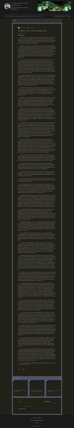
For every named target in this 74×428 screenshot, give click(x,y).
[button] (59, 20)
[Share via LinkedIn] (23, 369)
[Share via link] (26, 369)
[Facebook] (67, 16)
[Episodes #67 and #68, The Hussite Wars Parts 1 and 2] (20, 384)
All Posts (15, 20)
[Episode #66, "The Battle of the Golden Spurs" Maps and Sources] (37, 384)
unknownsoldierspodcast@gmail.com (60, 16)
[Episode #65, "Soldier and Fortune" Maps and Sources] (53, 384)
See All (60, 378)
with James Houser (16, 5)
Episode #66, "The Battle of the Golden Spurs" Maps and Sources (37, 391)
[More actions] (55, 27)
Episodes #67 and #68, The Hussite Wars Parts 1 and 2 (20, 391)
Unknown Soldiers (37, 417)
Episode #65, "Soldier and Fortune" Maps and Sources (53, 391)
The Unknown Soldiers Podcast (19, 3)
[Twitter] (69, 16)
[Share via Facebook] (18, 369)
